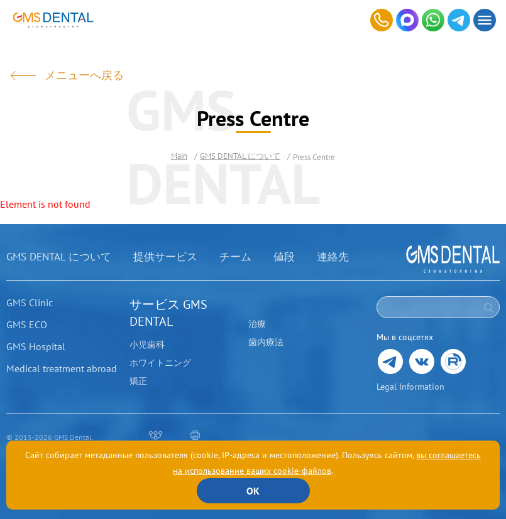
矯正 (138, 381)
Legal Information (410, 386)
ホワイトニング (160, 362)
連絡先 (333, 257)
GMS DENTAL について (58, 257)
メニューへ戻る (84, 75)
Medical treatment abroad (61, 368)
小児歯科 (147, 344)
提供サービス (165, 257)
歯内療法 (265, 342)
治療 (257, 323)
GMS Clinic (29, 302)
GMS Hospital (35, 346)
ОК (253, 490)
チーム (235, 257)
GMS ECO (26, 324)
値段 (284, 257)
